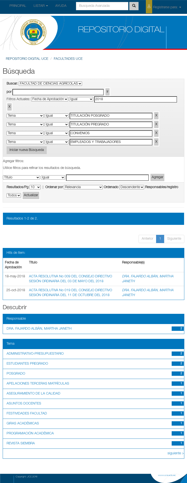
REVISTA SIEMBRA (21, 443)
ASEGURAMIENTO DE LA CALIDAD (33, 393)
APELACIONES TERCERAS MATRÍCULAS (38, 384)
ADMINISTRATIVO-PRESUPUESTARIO (35, 354)
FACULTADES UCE (68, 59)
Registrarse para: (163, 6)
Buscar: (12, 84)
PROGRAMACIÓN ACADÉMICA (30, 433)
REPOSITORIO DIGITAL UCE (27, 59)
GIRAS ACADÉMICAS (23, 423)
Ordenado (111, 187)
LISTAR (41, 6)
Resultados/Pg (17, 187)
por (9, 92)
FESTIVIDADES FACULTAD (27, 413)
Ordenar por (54, 187)
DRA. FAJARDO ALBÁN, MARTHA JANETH (39, 329)
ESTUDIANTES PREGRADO (27, 364)
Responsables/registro (161, 187)
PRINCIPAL (17, 6)
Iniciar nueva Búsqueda (26, 150)
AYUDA (60, 6)
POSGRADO (16, 374)
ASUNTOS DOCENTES (24, 403)
